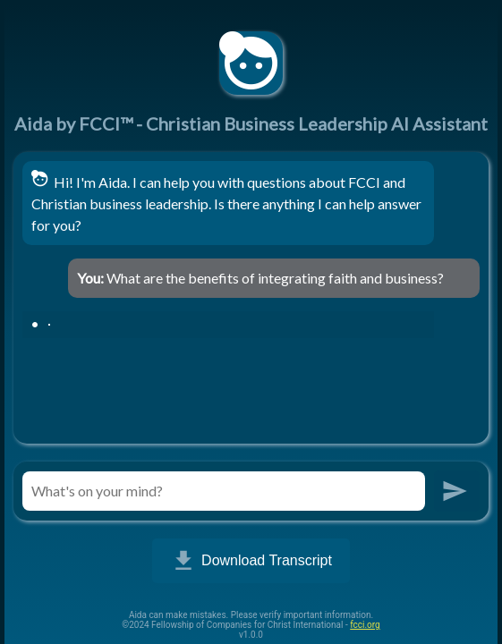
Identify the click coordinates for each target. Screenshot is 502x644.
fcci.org (365, 625)
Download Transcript (251, 560)
